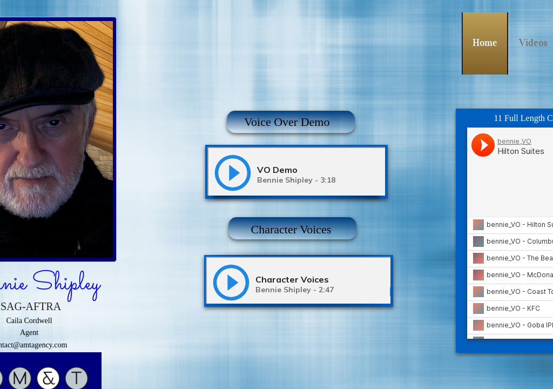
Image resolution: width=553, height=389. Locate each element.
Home (485, 43)
